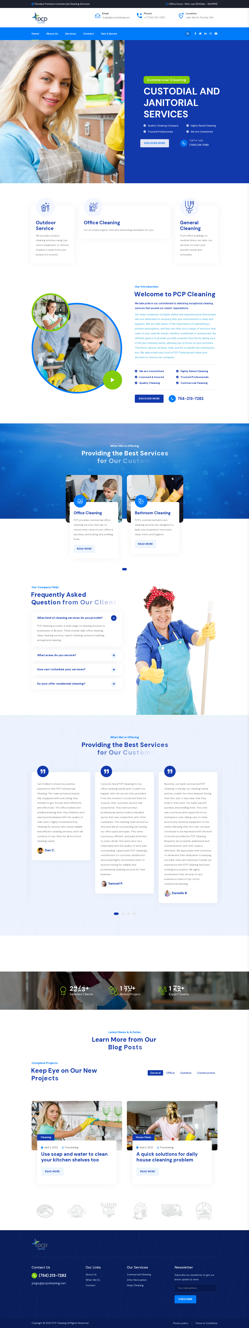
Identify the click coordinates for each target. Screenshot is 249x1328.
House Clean (143, 1137)
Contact (88, 33)
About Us (52, 33)
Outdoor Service (46, 225)
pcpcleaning (71, 1147)
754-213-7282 (191, 398)
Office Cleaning (102, 223)
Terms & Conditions (206, 1323)
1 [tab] (124, 569)
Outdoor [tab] (186, 1073)
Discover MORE (149, 398)
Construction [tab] (206, 1073)
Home (35, 33)
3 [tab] (128, 914)
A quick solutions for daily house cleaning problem (167, 1157)
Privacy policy (180, 1323)
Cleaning (46, 1137)
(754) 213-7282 (52, 1275)
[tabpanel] (93, 520)
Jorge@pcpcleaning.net (116, 17)
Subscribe (185, 1299)
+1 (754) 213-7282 (154, 17)
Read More (84, 548)
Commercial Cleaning (139, 1274)
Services (70, 33)
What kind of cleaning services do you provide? (70, 618)
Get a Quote (109, 33)
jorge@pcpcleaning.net (49, 1283)
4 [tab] (134, 914)
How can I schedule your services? (61, 669)
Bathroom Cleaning (153, 512)
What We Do (93, 1280)
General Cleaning (190, 225)
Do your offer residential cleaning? (61, 684)
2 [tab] (123, 914)
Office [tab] (170, 1073)
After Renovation (137, 1280)
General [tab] (155, 1073)
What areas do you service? (56, 655)
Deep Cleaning (135, 1285)
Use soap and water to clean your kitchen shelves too (74, 1157)
